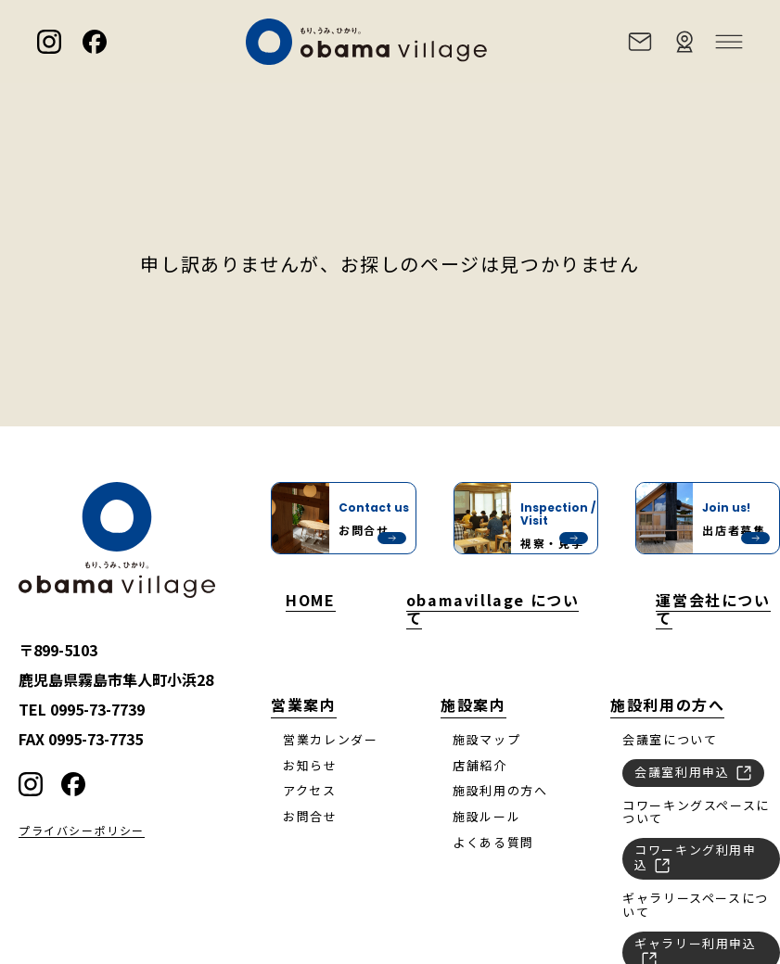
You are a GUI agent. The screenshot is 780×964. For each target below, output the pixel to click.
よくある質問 (493, 842)
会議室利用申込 (693, 771)
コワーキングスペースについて (696, 812)
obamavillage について (493, 608)
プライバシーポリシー (82, 831)
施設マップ (486, 739)
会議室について (669, 739)
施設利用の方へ (500, 790)
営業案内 (303, 704)
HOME (310, 600)
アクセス (309, 790)
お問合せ (310, 816)
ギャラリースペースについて (695, 904)
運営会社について (713, 608)
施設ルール (486, 816)
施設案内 (473, 704)
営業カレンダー (330, 739)
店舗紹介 (479, 765)
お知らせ (310, 765)
